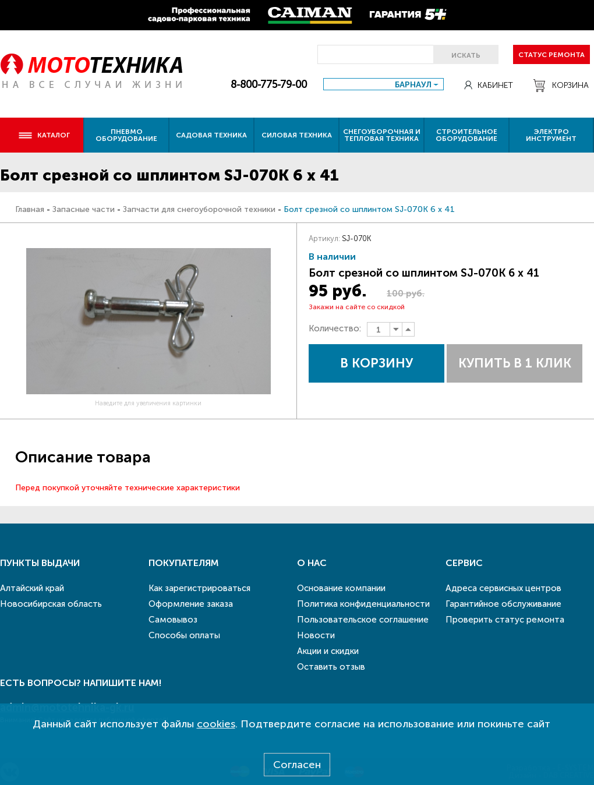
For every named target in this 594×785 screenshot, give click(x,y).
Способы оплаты (184, 635)
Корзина (561, 85)
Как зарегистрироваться (199, 588)
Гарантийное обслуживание (503, 604)
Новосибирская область (51, 604)
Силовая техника (296, 135)
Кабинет (488, 85)
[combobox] (383, 84)
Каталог (44, 135)
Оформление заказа (190, 604)
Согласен (297, 764)
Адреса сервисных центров (503, 588)
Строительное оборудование (466, 135)
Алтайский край (32, 588)
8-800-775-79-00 (269, 84)
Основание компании (341, 588)
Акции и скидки (328, 651)
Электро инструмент (551, 135)
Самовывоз (172, 619)
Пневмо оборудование (126, 135)
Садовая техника (211, 135)
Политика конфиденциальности (363, 604)
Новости (316, 635)
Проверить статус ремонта (505, 619)
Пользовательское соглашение (363, 619)
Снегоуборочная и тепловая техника (381, 135)
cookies (216, 723)
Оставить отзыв (331, 667)
